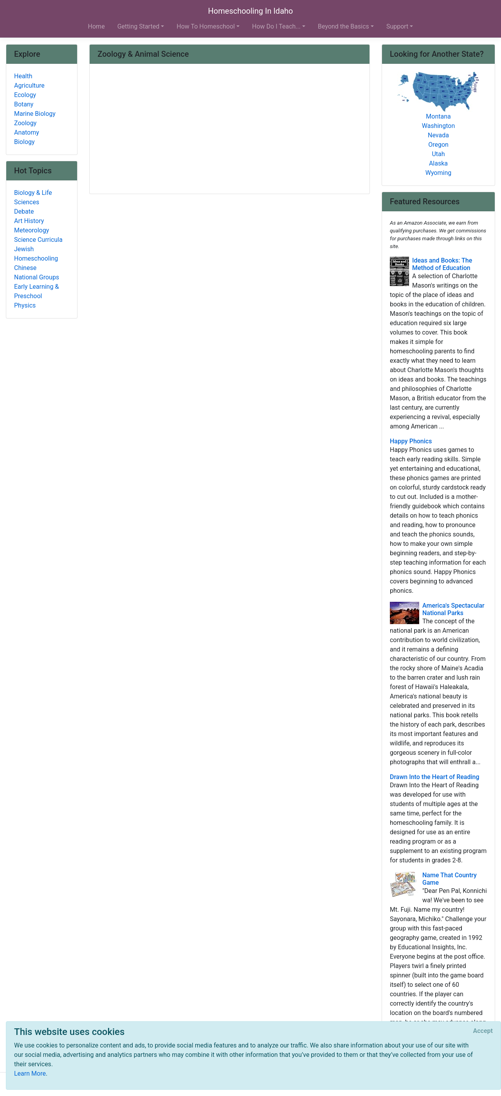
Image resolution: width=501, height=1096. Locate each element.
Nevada (438, 135)
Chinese (25, 268)
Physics (25, 305)
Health (23, 76)
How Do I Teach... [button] (276, 26)
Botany (23, 104)
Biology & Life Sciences (33, 197)
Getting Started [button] (138, 26)
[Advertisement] (229, 129)
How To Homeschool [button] (206, 26)
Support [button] (397, 26)
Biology (24, 142)
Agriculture (29, 85)
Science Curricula (38, 239)
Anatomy (26, 132)
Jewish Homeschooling (36, 253)
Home (96, 26)
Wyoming (438, 172)
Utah (438, 154)
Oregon (438, 144)
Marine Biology (35, 113)
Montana (438, 116)
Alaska (438, 163)
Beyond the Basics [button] (343, 26)
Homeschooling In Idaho (250, 11)
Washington (438, 126)
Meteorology (31, 230)
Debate (24, 211)
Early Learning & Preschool (36, 291)
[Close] (483, 1031)
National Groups (36, 277)
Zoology (25, 123)
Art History (29, 221)
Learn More (30, 1073)
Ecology (25, 95)
